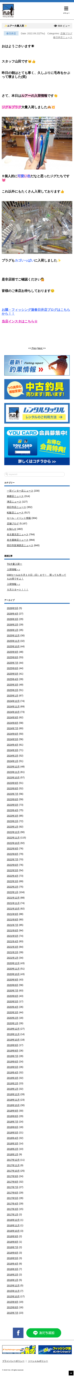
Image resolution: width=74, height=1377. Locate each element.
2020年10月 (13, 974)
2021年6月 (12, 930)
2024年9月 (12, 717)
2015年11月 (13, 1291)
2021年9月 (12, 914)
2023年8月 (12, 788)
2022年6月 (12, 865)
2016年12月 (13, 1220)
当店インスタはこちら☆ (20, 321)
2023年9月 (12, 783)
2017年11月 (13, 1165)
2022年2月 (12, 886)
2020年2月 (12, 1017)
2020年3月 (12, 1012)
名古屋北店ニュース (17, 534)
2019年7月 (12, 1056)
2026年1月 (12, 630)
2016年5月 (12, 1258)
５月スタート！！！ (17, 589)
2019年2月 (12, 1083)
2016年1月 (12, 1280)
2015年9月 (12, 1302)
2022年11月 (13, 837)
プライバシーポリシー (13, 1361)
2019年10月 (13, 1039)
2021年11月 (13, 903)
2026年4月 (12, 613)
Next (40, 348)
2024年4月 (12, 744)
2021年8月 (12, 919)
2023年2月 (12, 821)
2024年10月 (13, 712)
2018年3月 (12, 1143)
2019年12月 (13, 1028)
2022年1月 (12, 892)
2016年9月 (12, 1236)
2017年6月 (12, 1192)
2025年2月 (12, 690)
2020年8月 (12, 985)
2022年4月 (12, 875)
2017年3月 (12, 1209)
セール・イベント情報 (19, 518)
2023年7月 (12, 794)
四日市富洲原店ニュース (20, 545)
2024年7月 (12, 728)
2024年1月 (12, 761)
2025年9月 (12, 652)
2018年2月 (12, 1149)
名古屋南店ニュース (17, 540)
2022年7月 (12, 859)
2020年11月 (13, 968)
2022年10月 (13, 843)
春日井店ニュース (62, 37)
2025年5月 (12, 673)
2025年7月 (12, 662)
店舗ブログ (66, 33)
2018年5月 (12, 1132)
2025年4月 (12, 679)
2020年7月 (12, 990)
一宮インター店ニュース (20, 490)
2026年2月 (12, 624)
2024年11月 (13, 706)
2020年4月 (12, 1007)
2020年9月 (12, 979)
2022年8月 (12, 854)
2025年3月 (12, 684)
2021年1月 (12, 957)
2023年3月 (12, 815)
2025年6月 (12, 668)
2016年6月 (12, 1252)
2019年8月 (12, 1050)
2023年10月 (13, 777)
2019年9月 (12, 1045)
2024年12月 (13, 701)
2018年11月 (13, 1099)
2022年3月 (12, 881)
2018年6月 (12, 1127)
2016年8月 (12, 1241)
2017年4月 (12, 1203)
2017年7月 (12, 1187)
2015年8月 (12, 1307)
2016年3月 (12, 1269)
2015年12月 (13, 1285)
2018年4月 (12, 1138)
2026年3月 (12, 619)
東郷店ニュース (15, 496)
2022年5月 (12, 870)
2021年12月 (13, 897)
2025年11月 (13, 641)
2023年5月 (12, 804)
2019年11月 (13, 1034)
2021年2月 (12, 952)
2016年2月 (12, 1274)
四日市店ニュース (16, 507)
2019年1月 (12, 1089)
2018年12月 (13, 1094)
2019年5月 (12, 1067)
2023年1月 (12, 826)
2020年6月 (12, 996)
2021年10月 (13, 908)
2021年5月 (12, 936)
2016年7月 (12, 1247)
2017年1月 (12, 1214)
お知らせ (11, 529)
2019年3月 (12, 1078)
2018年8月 (12, 1116)
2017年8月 (12, 1181)
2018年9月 (12, 1110)
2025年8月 (12, 657)
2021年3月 (12, 946)
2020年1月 (12, 1023)
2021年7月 (12, 925)
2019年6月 (12, 1061)
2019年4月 (12, 1072)
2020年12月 (13, 963)
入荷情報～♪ (13, 569)
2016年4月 (12, 1263)
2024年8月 (12, 723)
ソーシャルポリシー (38, 1361)
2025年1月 (12, 695)
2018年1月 (12, 1154)
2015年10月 (13, 1296)
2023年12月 (13, 766)
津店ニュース (14, 501)
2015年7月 (12, 1312)
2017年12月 (13, 1160)
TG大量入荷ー (14, 564)
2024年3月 (12, 750)
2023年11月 (13, 772)
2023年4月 (12, 810)
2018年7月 (12, 1121)
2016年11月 (13, 1225)
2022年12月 (13, 832)
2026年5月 (12, 608)
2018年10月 (13, 1105)
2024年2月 (12, 755)
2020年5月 (12, 1001)
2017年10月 (13, 1170)
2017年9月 (12, 1176)
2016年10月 (13, 1231)
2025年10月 (13, 646)
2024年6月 (12, 733)
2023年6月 (12, 799)
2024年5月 (12, 739)
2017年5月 (12, 1198)
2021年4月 (12, 941)
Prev (34, 348)
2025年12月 (13, 635)
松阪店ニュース (15, 512)
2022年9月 (12, 848)
